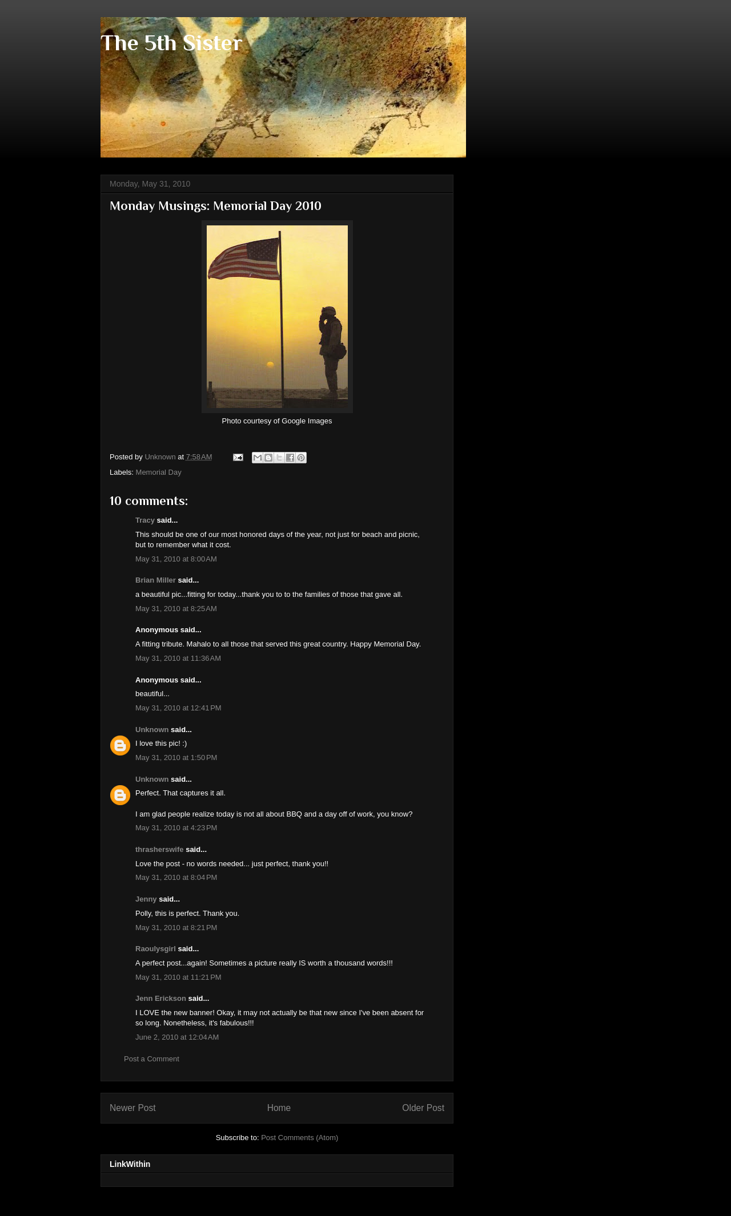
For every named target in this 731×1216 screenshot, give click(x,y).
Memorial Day (159, 472)
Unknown (152, 729)
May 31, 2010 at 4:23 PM (176, 827)
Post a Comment (151, 1059)
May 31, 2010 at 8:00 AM (176, 559)
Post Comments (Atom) (299, 1137)
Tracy (145, 520)
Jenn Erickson (160, 998)
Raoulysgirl (155, 948)
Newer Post (133, 1108)
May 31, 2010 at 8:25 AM (176, 608)
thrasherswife (159, 849)
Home (279, 1108)
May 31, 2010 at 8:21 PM (176, 927)
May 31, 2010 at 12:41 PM (178, 708)
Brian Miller (155, 580)
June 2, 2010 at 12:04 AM (177, 1037)
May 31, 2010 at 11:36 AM (178, 658)
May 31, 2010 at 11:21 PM (178, 977)
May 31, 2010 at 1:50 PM (176, 757)
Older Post (423, 1108)
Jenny (146, 899)
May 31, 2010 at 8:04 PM (176, 877)
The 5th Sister (172, 42)
